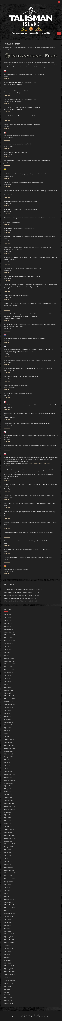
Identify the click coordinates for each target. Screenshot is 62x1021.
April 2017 (8, 893)
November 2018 (10, 838)
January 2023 (9, 722)
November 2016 (10, 908)
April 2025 (8, 655)
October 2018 (9, 841)
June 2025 (8, 649)
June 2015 (8, 954)
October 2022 (9, 725)
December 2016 (10, 905)
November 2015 (10, 943)
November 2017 (10, 873)
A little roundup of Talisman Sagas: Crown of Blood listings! (22, 592)
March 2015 (8, 963)
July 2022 (8, 728)
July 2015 (8, 951)
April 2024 (8, 684)
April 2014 (8, 995)
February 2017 (9, 899)
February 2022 (9, 739)
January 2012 (9, 1001)
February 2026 (9, 626)
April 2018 (8, 858)
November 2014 (10, 974)
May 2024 (8, 681)
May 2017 (8, 890)
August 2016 (9, 916)
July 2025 (8, 646)
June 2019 (8, 818)
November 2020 (10, 774)
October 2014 (9, 977)
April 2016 (8, 928)
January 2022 (9, 742)
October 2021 (9, 751)
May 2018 (8, 855)
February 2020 (9, 797)
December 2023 (10, 696)
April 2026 (8, 620)
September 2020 (10, 780)
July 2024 (8, 675)
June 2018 (8, 853)
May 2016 (8, 925)
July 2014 (8, 986)
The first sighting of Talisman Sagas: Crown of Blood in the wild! (24, 589)
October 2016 (9, 911)
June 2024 (8, 678)
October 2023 (9, 702)
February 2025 (9, 658)
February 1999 (9, 1004)
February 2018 (9, 864)
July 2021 (8, 760)
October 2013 (9, 998)
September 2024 (10, 670)
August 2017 (9, 882)
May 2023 (8, 716)
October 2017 (9, 876)
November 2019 (10, 806)
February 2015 (9, 966)
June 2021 (8, 763)
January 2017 (9, 902)
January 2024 (9, 693)
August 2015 (9, 948)
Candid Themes (48, 1017)
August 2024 (9, 673)
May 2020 (8, 789)
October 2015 (9, 945)
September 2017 (10, 879)
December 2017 (10, 870)
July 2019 (8, 815)
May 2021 (8, 765)
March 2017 (8, 896)
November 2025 (10, 635)
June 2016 (8, 922)
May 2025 (8, 652)
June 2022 (8, 731)
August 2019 (9, 812)
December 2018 (10, 835)
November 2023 (10, 699)
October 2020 (9, 777)
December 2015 (10, 940)
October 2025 (9, 638)
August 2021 (9, 757)
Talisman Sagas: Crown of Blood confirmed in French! (21, 601)
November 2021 (10, 748)
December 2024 (10, 661)
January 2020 (9, 800)
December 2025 (10, 632)
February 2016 (9, 934)
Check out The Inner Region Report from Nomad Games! (22, 595)
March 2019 (8, 826)
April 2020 (8, 792)
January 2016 (9, 937)
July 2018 (8, 850)
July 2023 (8, 710)
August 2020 (9, 783)
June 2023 (8, 713)
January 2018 (9, 867)
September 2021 (10, 754)
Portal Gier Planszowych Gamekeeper (39, 463)
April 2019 (8, 824)
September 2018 (10, 844)
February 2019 (9, 829)
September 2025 (10, 641)
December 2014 (10, 972)
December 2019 (10, 803)
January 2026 (9, 629)
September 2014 (10, 980)
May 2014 (8, 992)
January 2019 (9, 832)
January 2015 (9, 969)
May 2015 (8, 957)
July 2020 (8, 786)
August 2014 (9, 983)
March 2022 (8, 736)
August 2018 (9, 847)
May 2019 (8, 821)
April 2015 (8, 960)
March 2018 (8, 861)
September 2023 (10, 704)
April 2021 (8, 768)
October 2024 (9, 667)
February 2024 (9, 690)
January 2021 (9, 771)
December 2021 (10, 745)
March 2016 (8, 931)
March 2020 (8, 794)
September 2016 (10, 914)
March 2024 (8, 687)
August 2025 (9, 643)
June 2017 (8, 887)
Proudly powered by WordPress (18, 1017)
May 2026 (8, 617)
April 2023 (8, 719)
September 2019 (10, 809)
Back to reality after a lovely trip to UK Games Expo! (20, 598)
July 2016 (8, 919)
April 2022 (8, 734)
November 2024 (10, 664)
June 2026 (8, 615)
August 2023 (9, 707)
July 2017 (8, 885)
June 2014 (8, 989)
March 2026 (8, 623)
